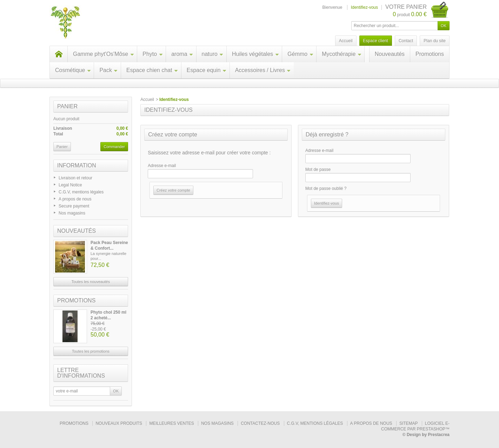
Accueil (147, 99)
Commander (114, 147)
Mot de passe (318, 169)
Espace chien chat (152, 70)
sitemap (408, 423)
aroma (182, 54)
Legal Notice (70, 185)
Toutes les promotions (90, 351)
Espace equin (207, 70)
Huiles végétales (255, 54)
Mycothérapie (341, 54)
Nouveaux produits (118, 423)
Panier (67, 106)
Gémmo (300, 54)
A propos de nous (75, 199)
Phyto (152, 54)
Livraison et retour (75, 177)
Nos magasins (72, 213)
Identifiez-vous (364, 7)
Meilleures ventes (171, 423)
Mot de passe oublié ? (325, 188)
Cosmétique (73, 70)
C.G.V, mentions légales (81, 192)
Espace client (375, 40)
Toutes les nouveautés (91, 282)
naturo (213, 54)
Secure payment (74, 206)
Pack (108, 70)
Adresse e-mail (162, 165)
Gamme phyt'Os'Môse (103, 54)
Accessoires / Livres (263, 70)
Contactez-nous (260, 423)
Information (76, 165)
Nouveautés (390, 54)
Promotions (429, 54)
